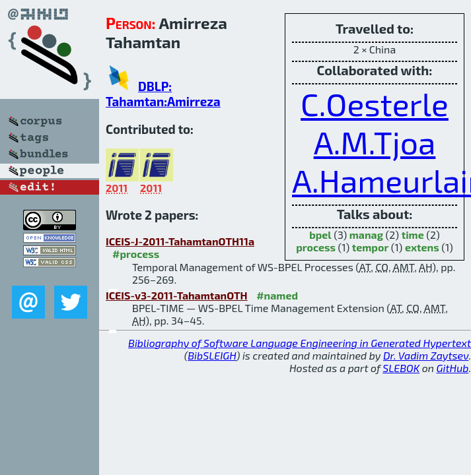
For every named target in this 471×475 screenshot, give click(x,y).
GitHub (453, 368)
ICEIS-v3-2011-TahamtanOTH (177, 295)
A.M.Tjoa (375, 142)
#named (277, 295)
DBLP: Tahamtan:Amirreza (163, 94)
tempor (370, 247)
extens (422, 247)
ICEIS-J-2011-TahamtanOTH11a (180, 241)
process (316, 247)
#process (135, 253)
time (413, 234)
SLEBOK (400, 368)
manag (366, 234)
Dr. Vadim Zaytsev (425, 355)
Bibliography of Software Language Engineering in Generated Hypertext (299, 342)
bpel (320, 234)
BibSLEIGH (212, 355)
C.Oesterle (375, 103)
